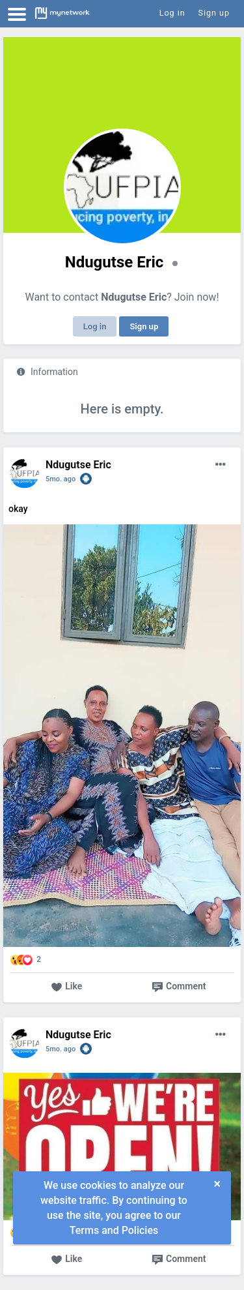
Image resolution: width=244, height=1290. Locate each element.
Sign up (143, 326)
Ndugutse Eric (78, 464)
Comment (179, 987)
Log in (95, 326)
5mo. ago (60, 479)
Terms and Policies (114, 1230)
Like (66, 987)
